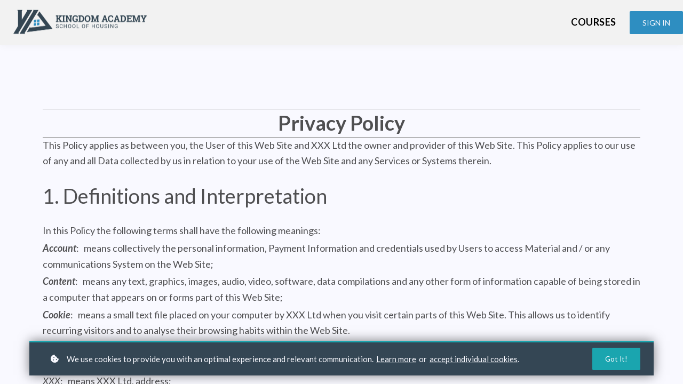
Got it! (616, 358)
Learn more (396, 358)
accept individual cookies (474, 358)
